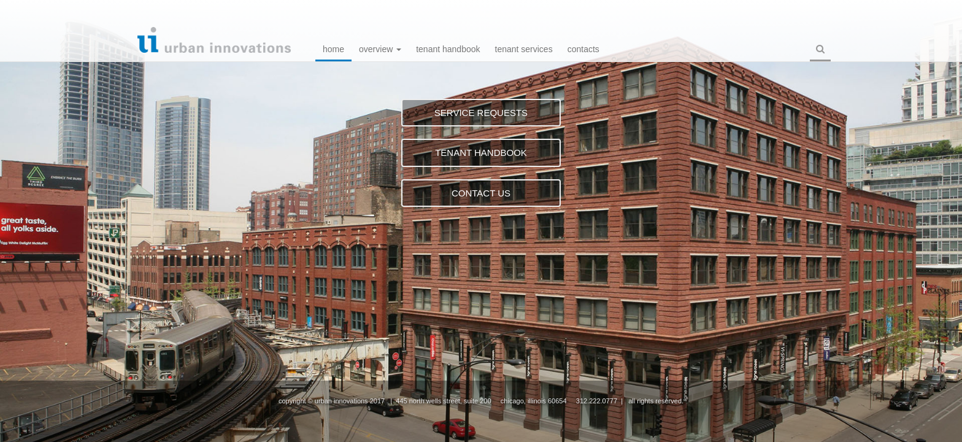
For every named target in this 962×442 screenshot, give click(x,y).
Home (333, 49)
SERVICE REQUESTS (481, 112)
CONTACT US (481, 193)
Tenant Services (524, 49)
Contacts (583, 49)
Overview (380, 49)
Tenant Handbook (448, 49)
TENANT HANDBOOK (481, 152)
